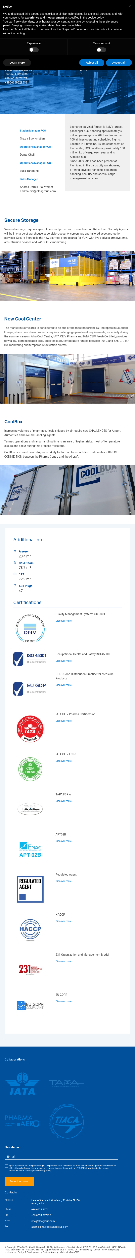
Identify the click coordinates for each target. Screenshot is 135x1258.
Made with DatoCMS (69, 1252)
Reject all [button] (92, 62)
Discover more (64, 620)
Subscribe (19, 1181)
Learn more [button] (17, 62)
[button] (130, 6)
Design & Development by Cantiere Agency (38, 1252)
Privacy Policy (44, 1170)
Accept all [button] (118, 62)
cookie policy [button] (96, 17)
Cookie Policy (100, 1249)
